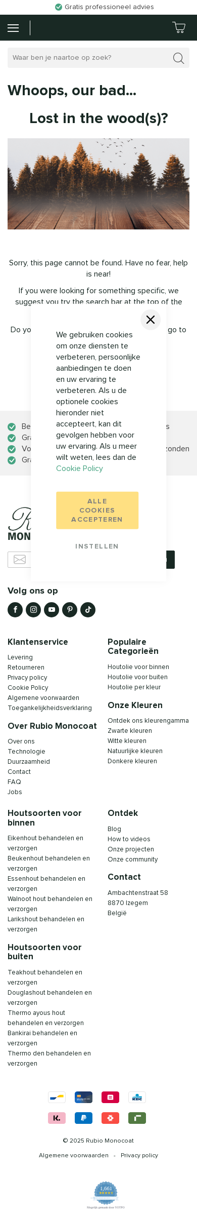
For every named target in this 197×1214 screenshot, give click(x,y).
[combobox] (98, 58)
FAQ (14, 782)
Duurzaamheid (29, 762)
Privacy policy (27, 678)
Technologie (26, 752)
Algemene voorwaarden (74, 1156)
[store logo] (55, 28)
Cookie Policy (79, 468)
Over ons (21, 741)
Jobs (15, 792)
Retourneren (26, 667)
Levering (20, 657)
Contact (19, 772)
